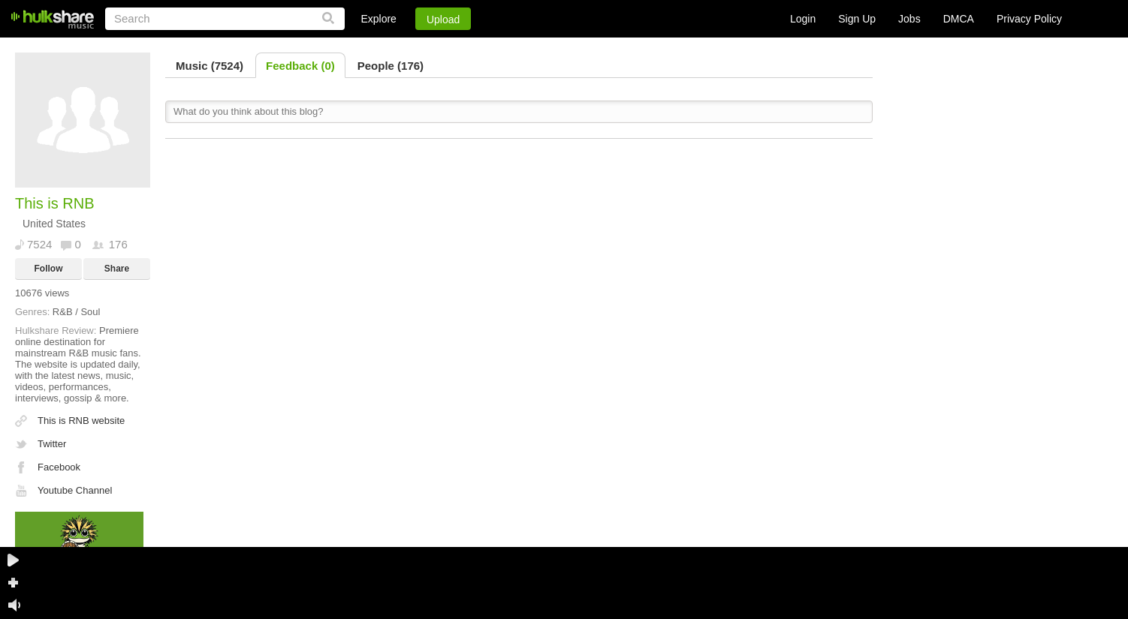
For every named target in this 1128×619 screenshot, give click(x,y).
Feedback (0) (300, 65)
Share (116, 268)
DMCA (958, 19)
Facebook (59, 467)
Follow (49, 268)
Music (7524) (209, 65)
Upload (443, 20)
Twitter (52, 443)
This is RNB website (81, 420)
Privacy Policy (1029, 19)
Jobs (909, 19)
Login (803, 19)
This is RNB (55, 203)
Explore (378, 19)
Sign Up (857, 19)
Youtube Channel (75, 490)
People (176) (390, 65)
